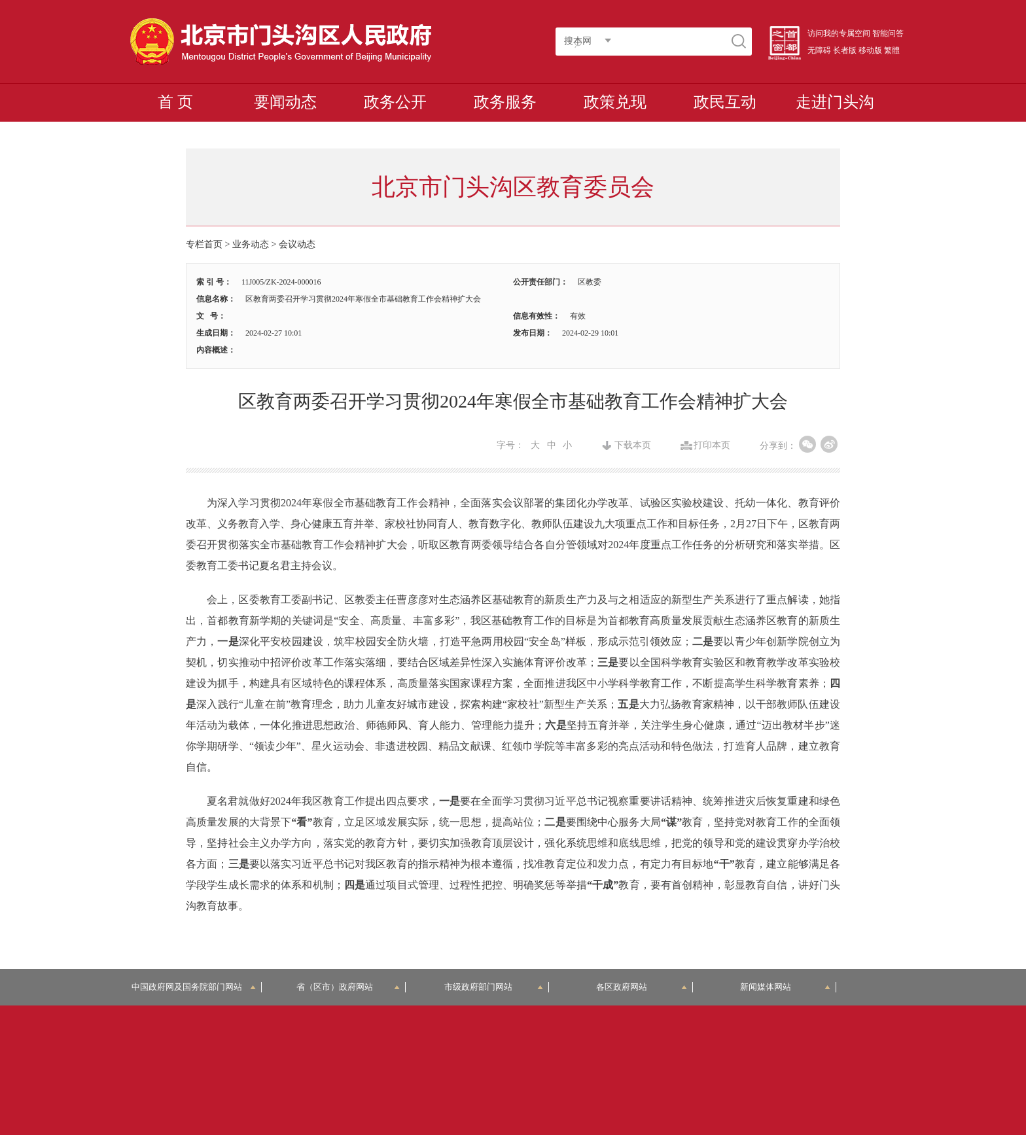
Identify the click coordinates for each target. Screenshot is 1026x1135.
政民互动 (725, 102)
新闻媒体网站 (785, 987)
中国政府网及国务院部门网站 (194, 987)
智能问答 (888, 33)
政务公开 (395, 102)
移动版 (870, 50)
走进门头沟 (835, 102)
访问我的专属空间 (838, 33)
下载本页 (632, 445)
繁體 (892, 50)
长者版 (845, 50)
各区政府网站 (641, 987)
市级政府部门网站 (494, 987)
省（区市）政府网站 (348, 987)
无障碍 (819, 50)
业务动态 (250, 244)
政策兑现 (615, 102)
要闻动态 (285, 102)
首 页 (175, 102)
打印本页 (712, 445)
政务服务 (505, 102)
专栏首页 (204, 244)
